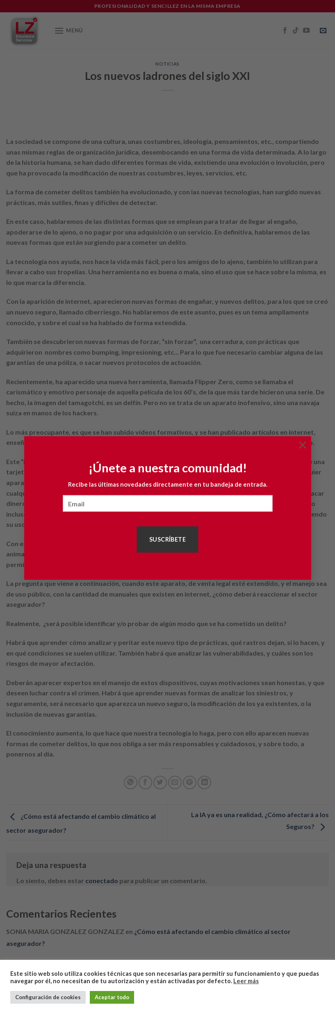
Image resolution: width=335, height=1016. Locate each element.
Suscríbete (167, 539)
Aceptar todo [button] (112, 997)
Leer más (246, 980)
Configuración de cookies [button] (48, 997)
